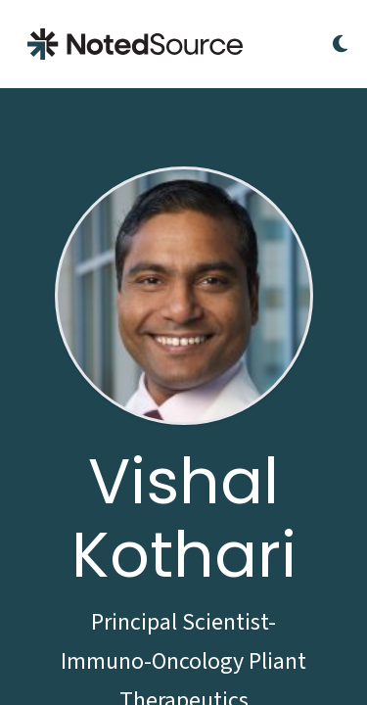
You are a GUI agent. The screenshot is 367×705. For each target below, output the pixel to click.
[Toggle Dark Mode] (340, 44)
